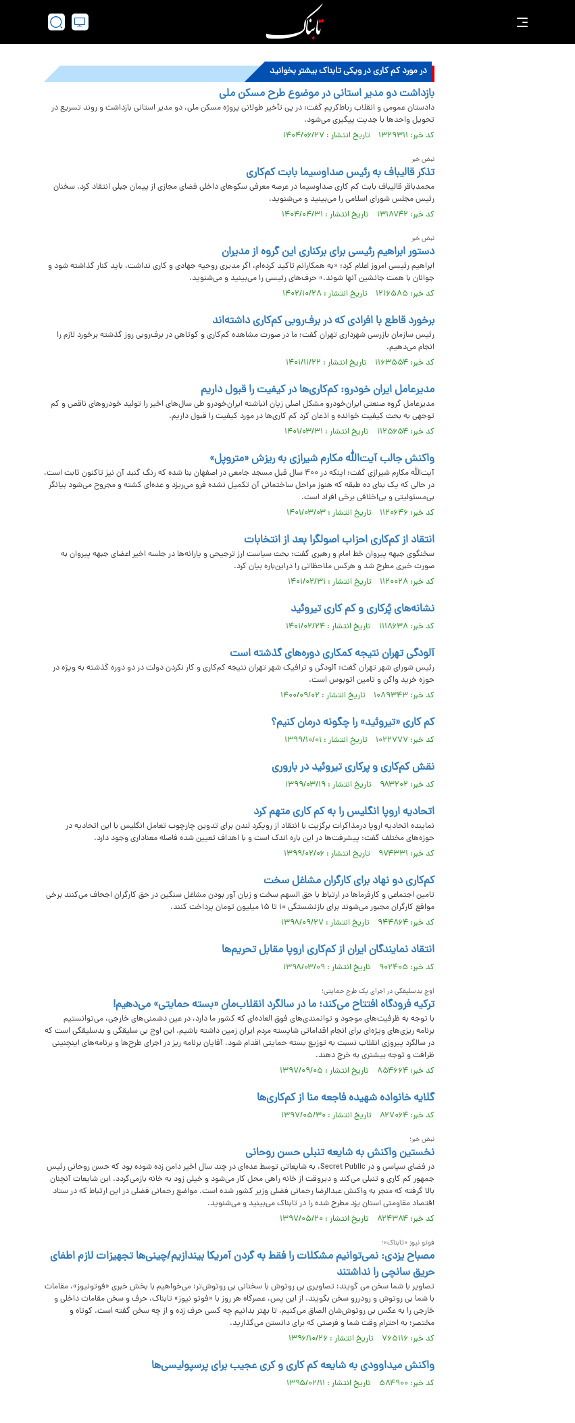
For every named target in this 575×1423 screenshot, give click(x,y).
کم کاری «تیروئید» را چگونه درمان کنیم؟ (352, 723)
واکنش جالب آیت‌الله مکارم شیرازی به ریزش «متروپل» (321, 459)
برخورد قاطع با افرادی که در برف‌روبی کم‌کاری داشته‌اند (323, 321)
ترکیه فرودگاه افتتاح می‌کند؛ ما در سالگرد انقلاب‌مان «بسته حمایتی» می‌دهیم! (273, 1005)
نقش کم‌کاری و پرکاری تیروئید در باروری (353, 768)
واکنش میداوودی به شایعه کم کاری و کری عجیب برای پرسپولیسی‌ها (292, 1366)
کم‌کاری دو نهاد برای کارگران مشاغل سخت (349, 881)
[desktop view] (80, 22)
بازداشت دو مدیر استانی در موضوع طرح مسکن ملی (326, 94)
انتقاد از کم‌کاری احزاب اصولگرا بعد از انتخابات (339, 540)
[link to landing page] (295, 22)
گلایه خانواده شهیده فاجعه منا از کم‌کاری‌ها (345, 1098)
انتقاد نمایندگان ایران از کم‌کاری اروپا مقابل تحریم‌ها (328, 950)
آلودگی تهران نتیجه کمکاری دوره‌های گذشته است (332, 654)
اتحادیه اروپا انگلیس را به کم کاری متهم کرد (343, 812)
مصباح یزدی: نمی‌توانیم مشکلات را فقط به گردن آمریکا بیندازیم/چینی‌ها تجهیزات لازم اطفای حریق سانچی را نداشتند (242, 1265)
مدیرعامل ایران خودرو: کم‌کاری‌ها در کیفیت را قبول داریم (317, 390)
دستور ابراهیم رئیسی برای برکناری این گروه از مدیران (328, 252)
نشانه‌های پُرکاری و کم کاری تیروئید (362, 609)
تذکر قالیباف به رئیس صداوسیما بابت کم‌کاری (340, 173)
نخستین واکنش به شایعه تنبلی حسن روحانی (339, 1153)
